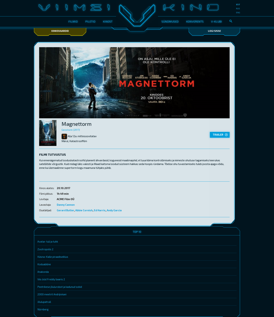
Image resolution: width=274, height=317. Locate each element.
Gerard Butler (65, 210)
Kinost (108, 21)
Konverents (195, 21)
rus (238, 8)
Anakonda (43, 271)
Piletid (90, 21)
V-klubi (216, 21)
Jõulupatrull (44, 301)
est (238, 4)
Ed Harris (100, 210)
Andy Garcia (114, 210)
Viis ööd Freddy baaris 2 (51, 279)
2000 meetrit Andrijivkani (51, 294)
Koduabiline (44, 264)
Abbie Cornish (84, 210)
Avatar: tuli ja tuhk (47, 241)
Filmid (73, 21)
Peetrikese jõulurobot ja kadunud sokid (59, 286)
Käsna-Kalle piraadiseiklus (52, 256)
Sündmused (170, 21)
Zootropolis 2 (45, 249)
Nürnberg (43, 309)
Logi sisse (214, 30)
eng (238, 12)
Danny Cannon (66, 204)
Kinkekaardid (60, 30)
